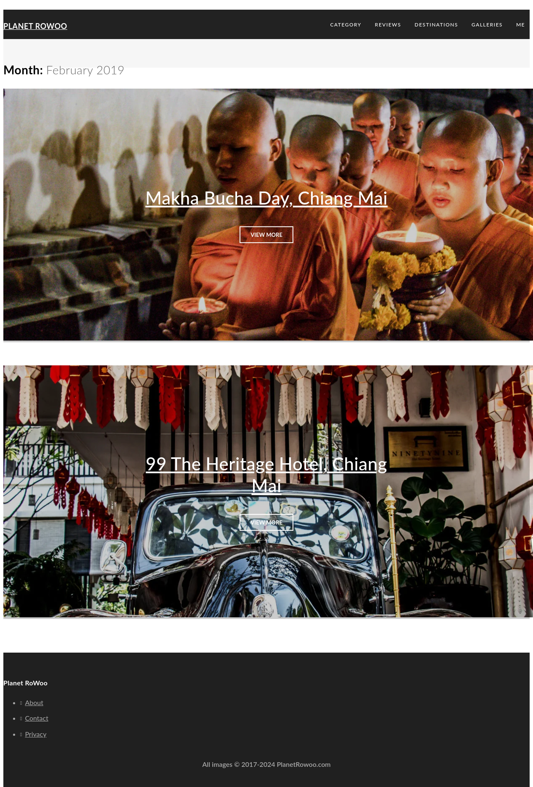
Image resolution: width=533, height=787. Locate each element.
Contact (36, 718)
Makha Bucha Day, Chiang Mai (266, 197)
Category (345, 24)
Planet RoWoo (35, 26)
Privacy (35, 734)
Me (520, 24)
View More (266, 234)
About (34, 702)
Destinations (436, 24)
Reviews (388, 24)
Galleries (487, 24)
